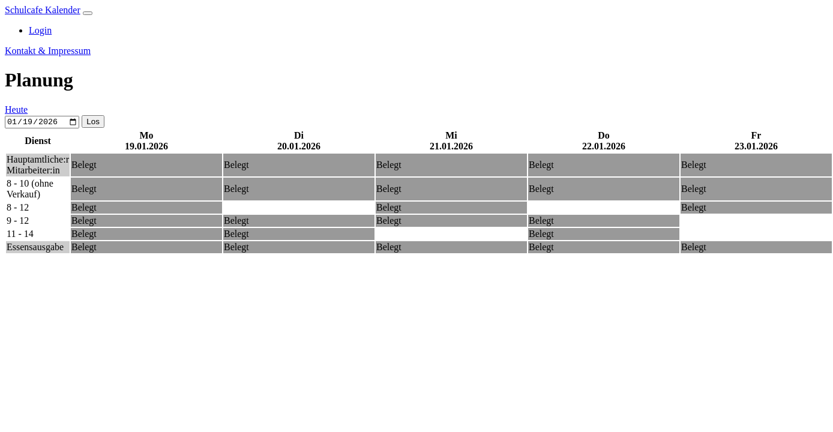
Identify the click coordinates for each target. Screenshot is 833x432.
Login (40, 30)
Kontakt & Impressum (48, 51)
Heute (16, 109)
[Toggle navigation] (87, 13)
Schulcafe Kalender (42, 10)
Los (93, 122)
